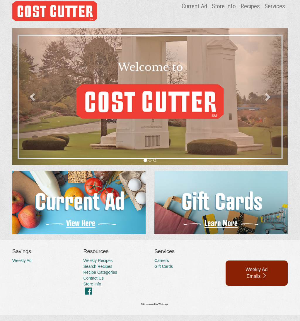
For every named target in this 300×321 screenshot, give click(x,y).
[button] (33, 96)
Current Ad (194, 6)
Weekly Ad (22, 260)
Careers (161, 260)
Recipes (250, 6)
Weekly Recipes (98, 260)
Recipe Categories (100, 272)
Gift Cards (163, 266)
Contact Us (93, 278)
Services (275, 6)
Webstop (163, 304)
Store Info (224, 6)
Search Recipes (97, 266)
